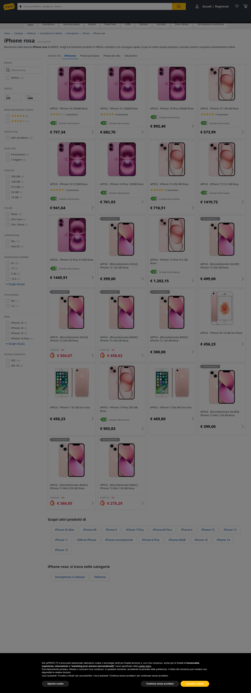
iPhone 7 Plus (135, 521)
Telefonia (38, 16)
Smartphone (48, 24)
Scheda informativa (70, 123)
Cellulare (143, 24)
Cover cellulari (182, 24)
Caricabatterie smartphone (210, 24)
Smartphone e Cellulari (64, 16)
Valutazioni (130, 55)
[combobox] (97, 6)
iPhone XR (90, 521)
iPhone (86, 33)
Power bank (110, 24)
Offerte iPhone (86, 531)
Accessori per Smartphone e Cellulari (143, 16)
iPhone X (111, 521)
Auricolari (161, 24)
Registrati (221, 7)
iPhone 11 (61, 531)
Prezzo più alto (112, 55)
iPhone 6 (186, 521)
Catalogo (18, 33)
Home (7, 33)
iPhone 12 (230, 521)
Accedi (206, 7)
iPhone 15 (208, 521)
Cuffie (128, 24)
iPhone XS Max (64, 521)
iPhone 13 (61, 541)
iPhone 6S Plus (162, 521)
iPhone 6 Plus (151, 531)
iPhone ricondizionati (119, 531)
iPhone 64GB (177, 531)
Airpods (92, 24)
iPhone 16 (201, 531)
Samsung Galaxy (71, 24)
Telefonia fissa (180, 16)
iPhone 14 (223, 531)
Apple (30, 24)
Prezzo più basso (89, 55)
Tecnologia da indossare (99, 16)
